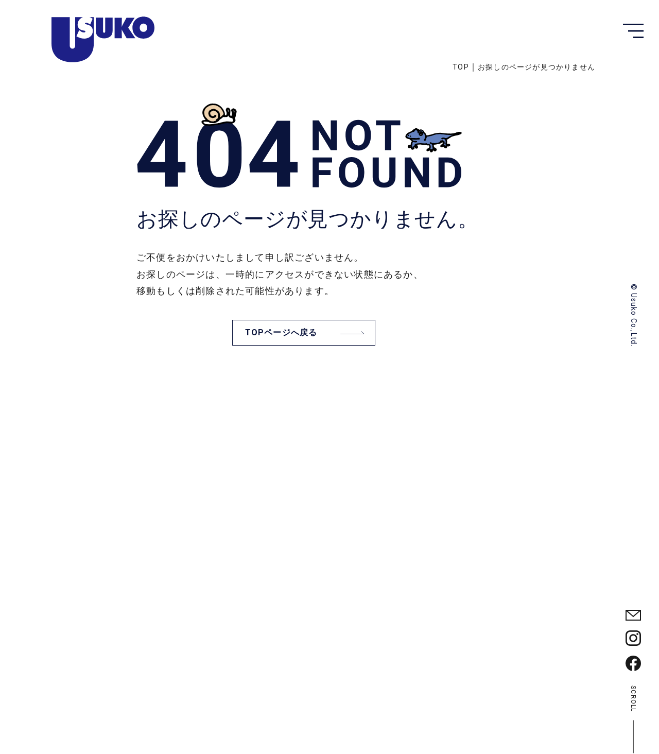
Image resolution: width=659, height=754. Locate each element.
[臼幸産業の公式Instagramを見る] (633, 638)
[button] (633, 31)
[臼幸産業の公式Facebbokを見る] (633, 663)
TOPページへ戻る (281, 332)
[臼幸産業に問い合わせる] (633, 615)
